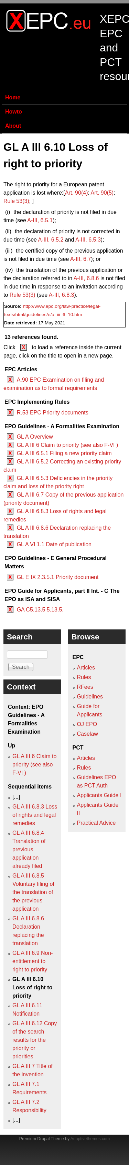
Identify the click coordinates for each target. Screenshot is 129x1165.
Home (12, 97)
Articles (86, 667)
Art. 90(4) (76, 193)
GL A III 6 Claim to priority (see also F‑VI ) (67, 445)
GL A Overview (35, 437)
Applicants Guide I (99, 795)
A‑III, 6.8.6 (86, 278)
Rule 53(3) (16, 201)
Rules (84, 677)
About (13, 126)
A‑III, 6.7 (80, 259)
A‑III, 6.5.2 (51, 240)
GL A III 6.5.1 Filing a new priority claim (64, 453)
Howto (13, 112)
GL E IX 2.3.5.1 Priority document (58, 577)
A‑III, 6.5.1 (40, 220)
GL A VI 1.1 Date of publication (54, 544)
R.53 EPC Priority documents (52, 412)
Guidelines (90, 696)
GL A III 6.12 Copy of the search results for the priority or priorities (34, 1039)
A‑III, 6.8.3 (61, 295)
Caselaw (87, 734)
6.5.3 (88, 240)
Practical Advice (96, 823)
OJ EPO (87, 724)
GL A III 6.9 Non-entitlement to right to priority (32, 961)
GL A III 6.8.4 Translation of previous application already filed (28, 849)
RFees (85, 687)
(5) (102, 193)
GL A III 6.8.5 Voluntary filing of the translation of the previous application (33, 892)
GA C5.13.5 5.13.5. (40, 610)
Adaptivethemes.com (90, 1138)
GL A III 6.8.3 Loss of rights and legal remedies (34, 815)
